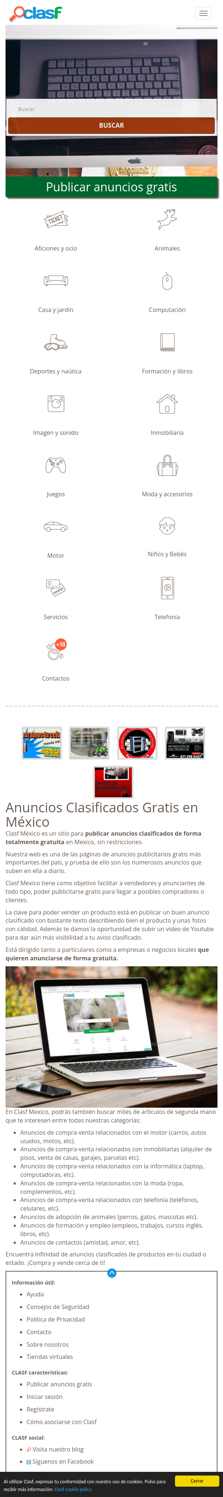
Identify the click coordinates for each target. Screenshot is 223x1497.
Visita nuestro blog (55, 1449)
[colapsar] (203, 13)
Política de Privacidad (56, 1319)
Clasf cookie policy (73, 1489)
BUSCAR (111, 125)
